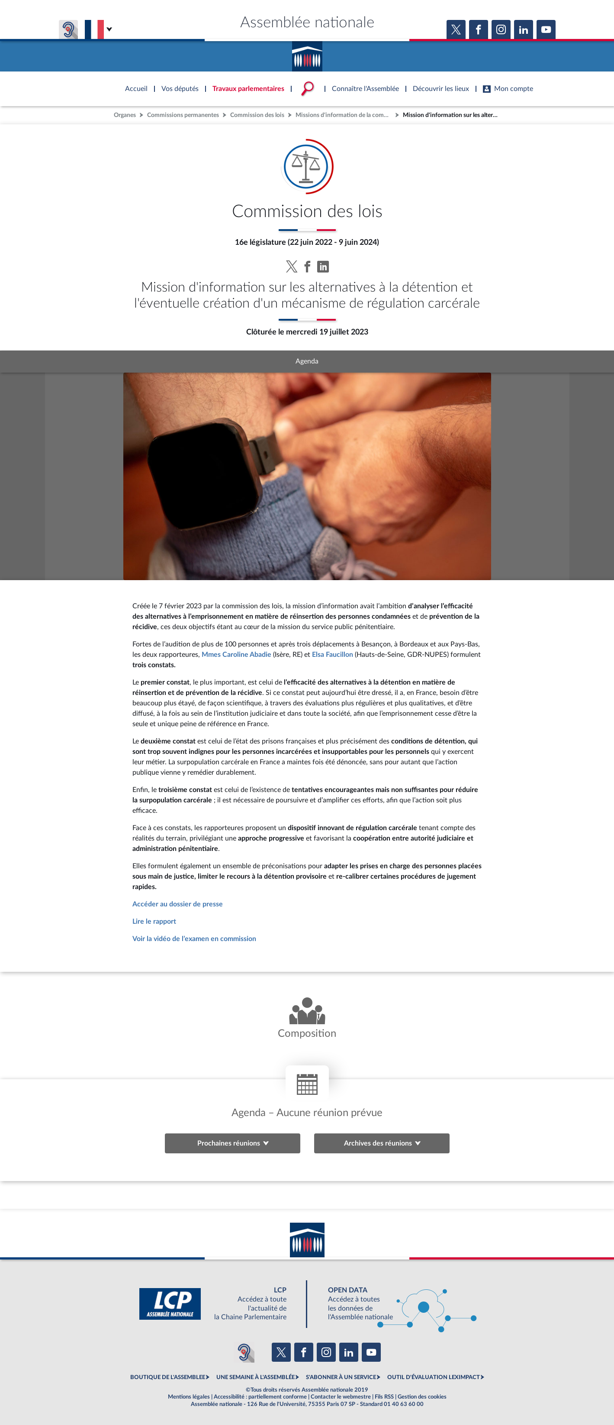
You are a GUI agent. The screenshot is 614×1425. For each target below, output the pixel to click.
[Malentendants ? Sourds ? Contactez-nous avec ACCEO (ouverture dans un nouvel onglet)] (244, 1352)
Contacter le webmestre (341, 1396)
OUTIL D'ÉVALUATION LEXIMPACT (433, 1377)
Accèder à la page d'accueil (307, 53)
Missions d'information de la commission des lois (344, 115)
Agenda (307, 361)
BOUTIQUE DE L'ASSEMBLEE (167, 1377)
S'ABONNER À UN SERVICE (341, 1377)
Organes (125, 115)
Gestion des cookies (422, 1396)
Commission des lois (257, 115)
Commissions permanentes (183, 115)
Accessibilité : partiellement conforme (260, 1396)
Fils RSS (384, 1396)
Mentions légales (189, 1396)
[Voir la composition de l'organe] (307, 1019)
